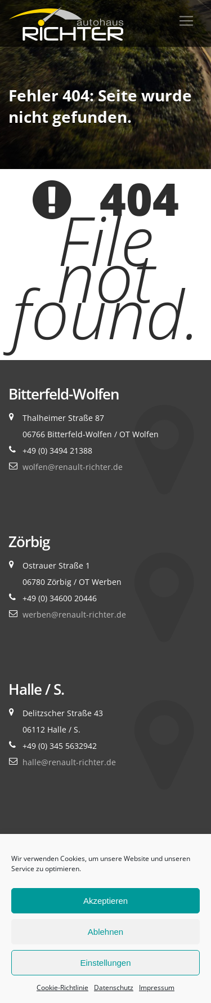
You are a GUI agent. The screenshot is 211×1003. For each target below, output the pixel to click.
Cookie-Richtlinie (62, 987)
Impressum (156, 987)
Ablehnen (105, 932)
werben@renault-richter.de (74, 614)
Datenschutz (113, 987)
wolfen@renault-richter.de (73, 466)
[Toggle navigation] (186, 21)
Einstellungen (105, 963)
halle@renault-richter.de (69, 762)
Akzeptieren (105, 901)
